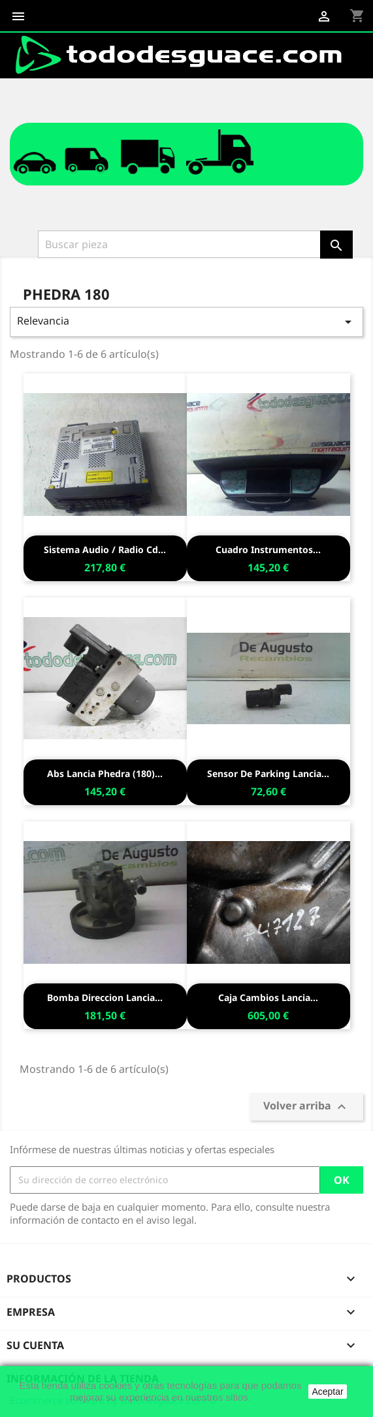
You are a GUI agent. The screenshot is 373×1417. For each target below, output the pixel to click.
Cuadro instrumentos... (268, 549)
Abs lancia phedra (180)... (105, 773)
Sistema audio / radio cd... (105, 549)
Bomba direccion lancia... (105, 997)
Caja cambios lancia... (268, 997)
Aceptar (327, 1391)
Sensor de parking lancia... (268, 773)
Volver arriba (306, 1106)
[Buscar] (179, 244)
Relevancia (186, 321)
